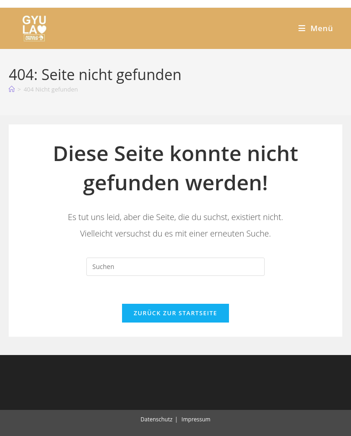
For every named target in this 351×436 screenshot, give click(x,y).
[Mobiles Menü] (315, 28)
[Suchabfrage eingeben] (175, 267)
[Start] (12, 89)
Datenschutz (157, 419)
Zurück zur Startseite (176, 313)
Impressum (195, 419)
